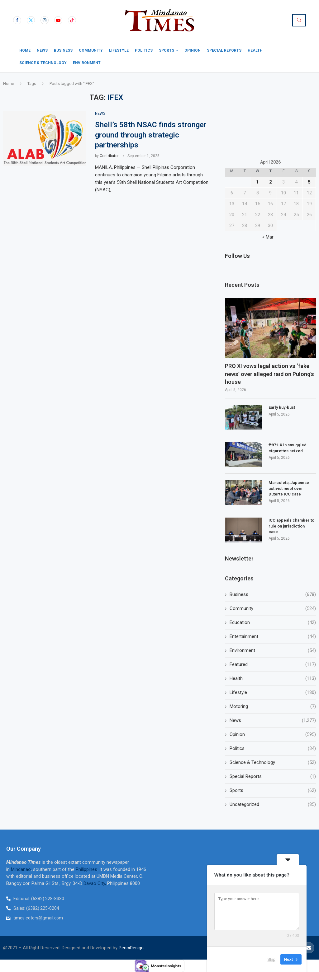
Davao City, (95, 883)
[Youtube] (58, 20)
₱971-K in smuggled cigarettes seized (288, 448)
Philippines (86, 869)
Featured (273, 664)
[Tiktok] (72, 20)
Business (63, 50)
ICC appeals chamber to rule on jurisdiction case (291, 526)
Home (25, 50)
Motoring (273, 706)
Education (273, 622)
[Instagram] (44, 20)
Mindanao (21, 869)
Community (91, 50)
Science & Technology (43, 63)
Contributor (109, 156)
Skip (271, 959)
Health (255, 50)
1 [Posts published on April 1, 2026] (257, 182)
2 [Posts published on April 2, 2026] (270, 182)
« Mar (268, 237)
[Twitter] (31, 20)
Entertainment (273, 636)
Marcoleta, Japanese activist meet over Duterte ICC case (289, 488)
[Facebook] (17, 20)
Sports (166, 50)
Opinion (192, 50)
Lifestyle (119, 50)
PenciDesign (131, 948)
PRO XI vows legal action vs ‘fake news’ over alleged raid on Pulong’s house (269, 374)
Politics (144, 50)
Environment (87, 63)
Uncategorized (273, 804)
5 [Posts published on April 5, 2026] (309, 182)
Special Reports (224, 50)
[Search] (299, 20)
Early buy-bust (282, 407)
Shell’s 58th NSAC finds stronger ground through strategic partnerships (151, 134)
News (42, 50)
